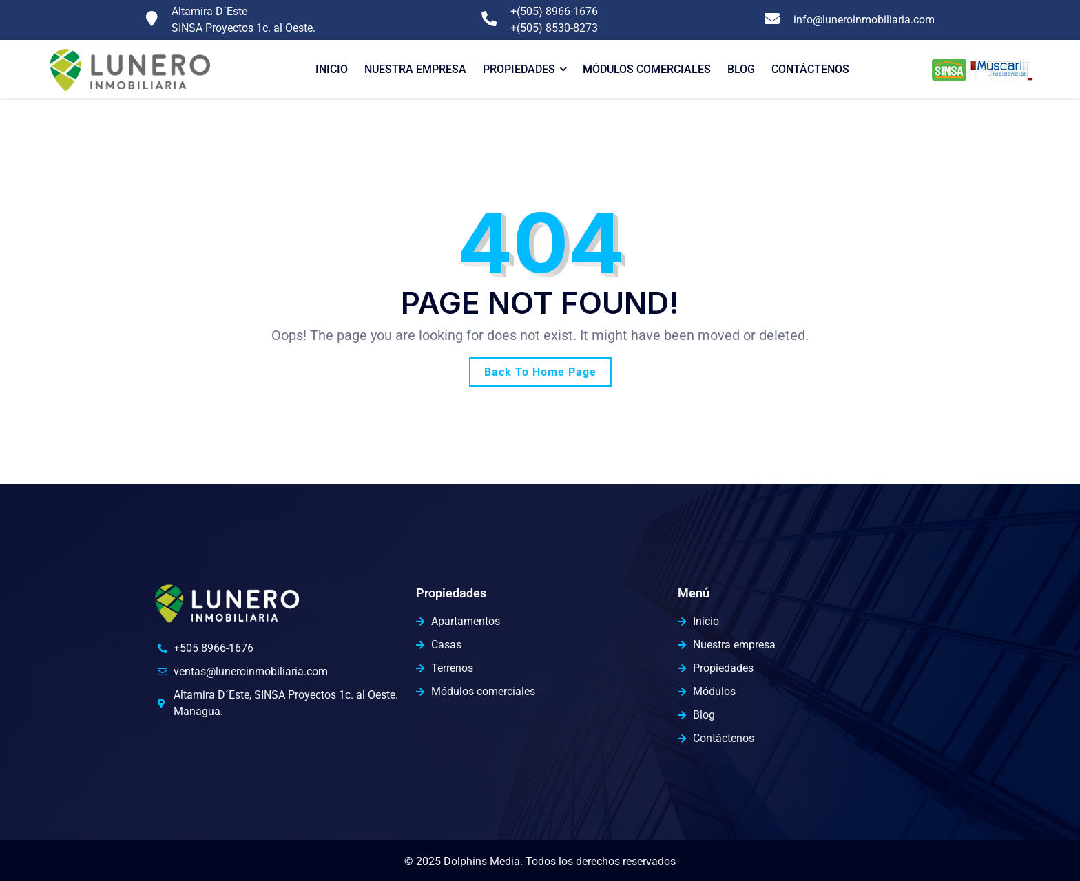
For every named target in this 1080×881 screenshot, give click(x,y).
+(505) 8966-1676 (554, 11)
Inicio (331, 69)
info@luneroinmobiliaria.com (864, 19)
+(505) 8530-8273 (554, 27)
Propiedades (519, 69)
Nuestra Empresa (415, 69)
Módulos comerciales (647, 69)
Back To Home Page (540, 372)
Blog (741, 69)
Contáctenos (810, 69)
